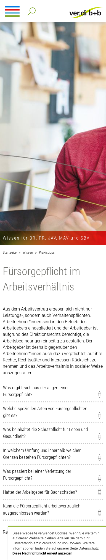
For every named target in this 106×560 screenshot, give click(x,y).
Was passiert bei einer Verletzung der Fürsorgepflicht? (37, 474)
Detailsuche (30, 9)
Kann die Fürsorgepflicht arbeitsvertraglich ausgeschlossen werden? (41, 509)
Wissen (28, 252)
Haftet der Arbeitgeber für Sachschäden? (40, 492)
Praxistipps (47, 252)
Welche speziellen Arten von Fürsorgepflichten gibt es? (45, 412)
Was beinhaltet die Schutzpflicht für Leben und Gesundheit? (45, 433)
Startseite (10, 252)
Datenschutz (89, 548)
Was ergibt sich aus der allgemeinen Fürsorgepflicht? (36, 391)
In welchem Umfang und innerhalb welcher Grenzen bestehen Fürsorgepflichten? (42, 454)
